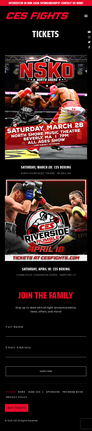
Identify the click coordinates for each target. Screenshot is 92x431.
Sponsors (53, 391)
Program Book (72, 391)
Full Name (15, 327)
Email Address (18, 347)
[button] (86, 16)
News (21, 391)
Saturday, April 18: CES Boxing (46, 269)
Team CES (36, 392)
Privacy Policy (16, 397)
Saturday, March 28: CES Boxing (46, 167)
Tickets (10, 391)
